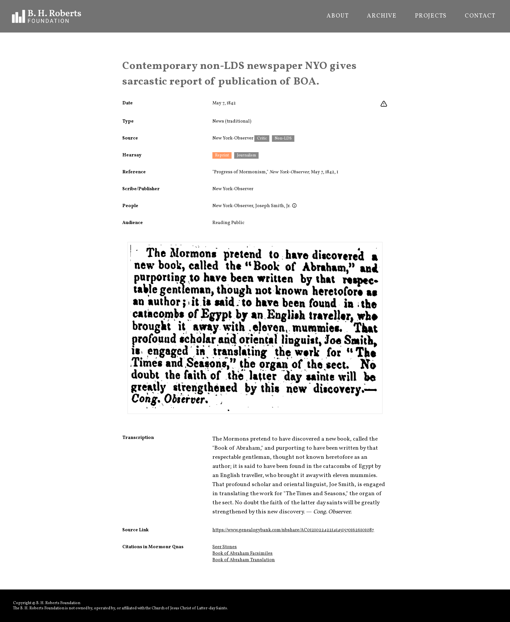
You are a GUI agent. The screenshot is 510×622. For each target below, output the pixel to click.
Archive (382, 16)
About (338, 16)
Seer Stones (224, 547)
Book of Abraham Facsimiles (242, 553)
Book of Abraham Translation (243, 560)
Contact (480, 16)
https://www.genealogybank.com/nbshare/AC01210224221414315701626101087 (293, 530)
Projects (431, 16)
